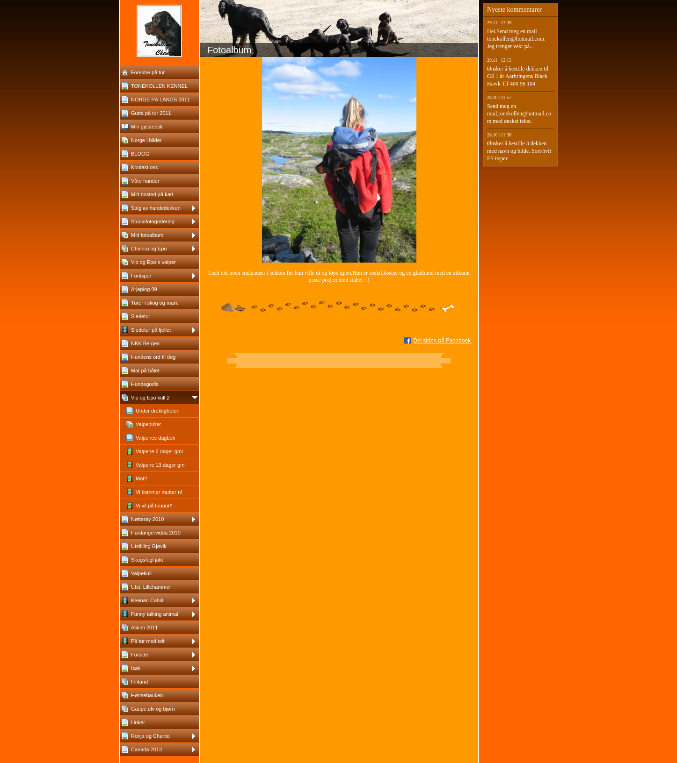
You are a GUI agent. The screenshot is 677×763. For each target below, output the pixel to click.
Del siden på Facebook (442, 340)
